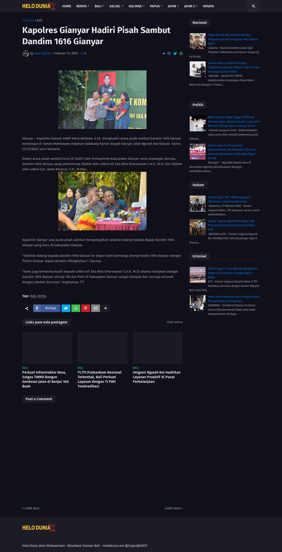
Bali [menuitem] (98, 6)
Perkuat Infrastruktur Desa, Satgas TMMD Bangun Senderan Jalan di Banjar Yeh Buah (45, 379)
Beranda (28, 20)
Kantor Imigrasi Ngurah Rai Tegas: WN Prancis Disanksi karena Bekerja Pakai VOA (231, 225)
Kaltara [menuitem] (135, 6)
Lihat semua (175, 322)
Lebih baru (31, 508)
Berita (42, 296)
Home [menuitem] (66, 6)
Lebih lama (172, 508)
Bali (39, 20)
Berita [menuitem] (81, 6)
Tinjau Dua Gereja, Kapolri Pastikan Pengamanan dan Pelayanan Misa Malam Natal (233, 39)
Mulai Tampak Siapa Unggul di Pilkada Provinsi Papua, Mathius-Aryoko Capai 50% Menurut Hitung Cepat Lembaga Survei (234, 121)
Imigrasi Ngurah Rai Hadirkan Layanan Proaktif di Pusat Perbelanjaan (156, 377)
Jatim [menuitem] (172, 6)
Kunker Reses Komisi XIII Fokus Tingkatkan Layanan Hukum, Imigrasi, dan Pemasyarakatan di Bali (233, 67)
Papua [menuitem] (155, 6)
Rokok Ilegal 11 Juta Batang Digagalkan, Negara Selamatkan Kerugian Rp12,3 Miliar (233, 273)
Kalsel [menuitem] (115, 6)
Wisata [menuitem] (208, 6)
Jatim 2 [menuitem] (189, 6)
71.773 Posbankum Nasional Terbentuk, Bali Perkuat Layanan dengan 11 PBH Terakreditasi (100, 379)
